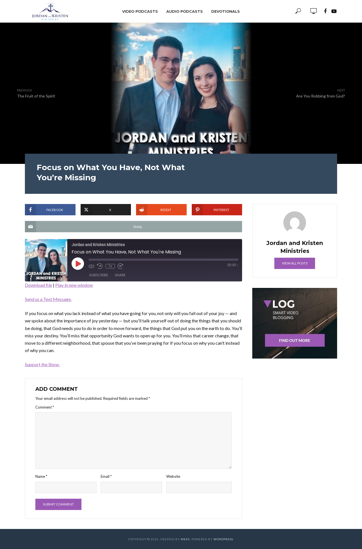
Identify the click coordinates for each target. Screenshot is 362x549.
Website (173, 476)
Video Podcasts (140, 11)
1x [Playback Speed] (110, 266)
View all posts (294, 263)
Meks (185, 539)
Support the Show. (42, 364)
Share (120, 275)
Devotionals (225, 11)
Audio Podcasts (184, 11)
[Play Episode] (78, 263)
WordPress (223, 539)
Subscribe (98, 275)
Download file (38, 285)
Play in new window (74, 285)
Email (106, 476)
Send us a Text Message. (48, 299)
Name (41, 476)
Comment (44, 407)
